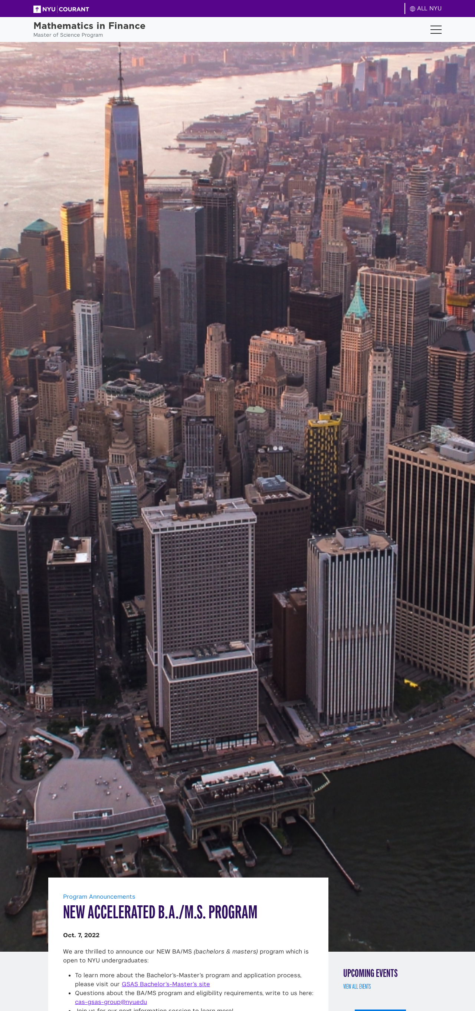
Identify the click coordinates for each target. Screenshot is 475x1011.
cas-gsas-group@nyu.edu (111, 1002)
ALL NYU (426, 8)
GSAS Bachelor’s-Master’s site (166, 984)
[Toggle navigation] (436, 29)
